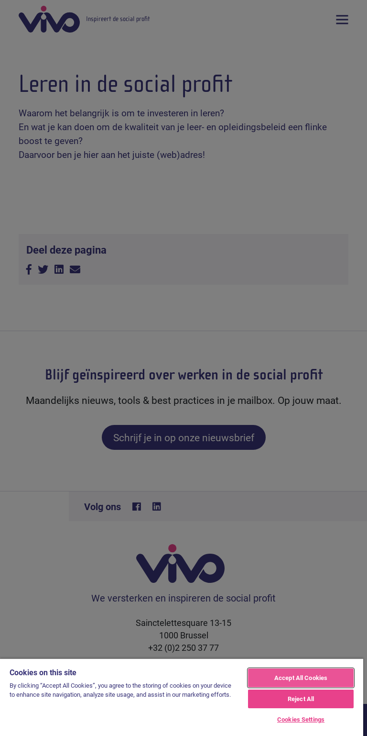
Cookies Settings (300, 719)
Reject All (301, 698)
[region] (181, 697)
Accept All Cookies (300, 677)
